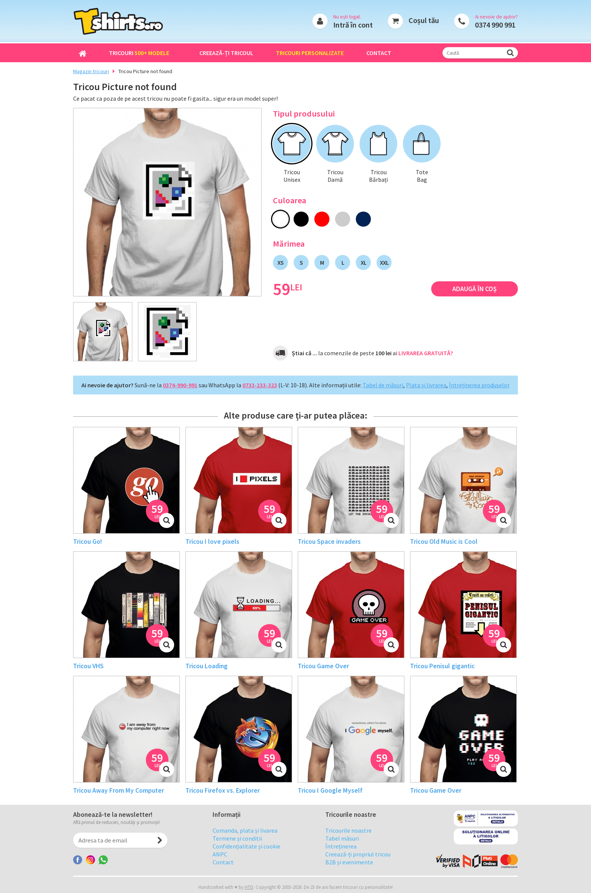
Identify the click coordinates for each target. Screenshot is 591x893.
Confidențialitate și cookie (246, 852)
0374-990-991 (180, 385)
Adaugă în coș (474, 289)
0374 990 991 (495, 24)
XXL (384, 262)
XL (363, 262)
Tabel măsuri (342, 844)
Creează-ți (226, 53)
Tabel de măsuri (383, 385)
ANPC (220, 860)
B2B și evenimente (349, 868)
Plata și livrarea (426, 385)
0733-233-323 (259, 385)
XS (280, 262)
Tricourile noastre (348, 836)
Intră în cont (353, 24)
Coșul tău (424, 20)
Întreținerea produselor (479, 385)
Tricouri (139, 53)
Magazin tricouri (91, 71)
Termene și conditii (237, 844)
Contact (378, 53)
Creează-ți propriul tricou (357, 860)
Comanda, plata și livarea (245, 836)
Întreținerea (341, 852)
